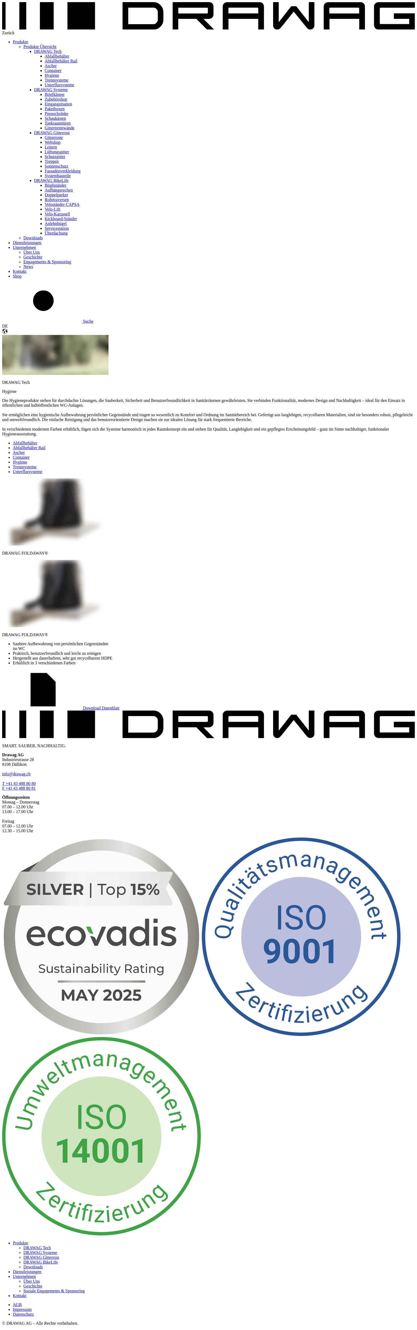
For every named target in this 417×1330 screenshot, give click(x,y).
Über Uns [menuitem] (31, 252)
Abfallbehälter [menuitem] (57, 56)
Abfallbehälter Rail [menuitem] (61, 61)
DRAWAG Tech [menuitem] (48, 51)
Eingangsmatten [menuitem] (58, 104)
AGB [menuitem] (17, 1304)
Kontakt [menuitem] (20, 271)
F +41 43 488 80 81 (19, 788)
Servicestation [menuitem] (57, 228)
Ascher (19, 452)
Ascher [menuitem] (51, 65)
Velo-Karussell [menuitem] (57, 214)
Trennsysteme (24, 467)
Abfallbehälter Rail (29, 447)
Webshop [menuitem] (52, 142)
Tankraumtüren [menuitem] (58, 123)
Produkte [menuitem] (20, 42)
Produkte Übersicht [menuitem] (39, 46)
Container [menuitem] (53, 70)
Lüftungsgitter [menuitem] (57, 152)
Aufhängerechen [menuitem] (59, 190)
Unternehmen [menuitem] (24, 247)
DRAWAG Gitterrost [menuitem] (52, 132)
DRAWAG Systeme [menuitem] (51, 89)
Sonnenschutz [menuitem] (56, 166)
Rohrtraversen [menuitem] (57, 199)
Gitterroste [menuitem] (54, 137)
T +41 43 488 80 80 (19, 783)
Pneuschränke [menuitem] (56, 113)
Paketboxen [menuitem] (55, 109)
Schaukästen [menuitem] (55, 118)
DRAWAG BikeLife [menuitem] (51, 180)
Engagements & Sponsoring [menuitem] (47, 262)
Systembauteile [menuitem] (58, 175)
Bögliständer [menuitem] (55, 185)
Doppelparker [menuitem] (56, 195)
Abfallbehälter (25, 443)
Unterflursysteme (27, 471)
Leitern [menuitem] (51, 147)
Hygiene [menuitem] (52, 75)
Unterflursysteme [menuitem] (59, 85)
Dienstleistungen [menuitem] (27, 242)
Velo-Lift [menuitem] (52, 209)
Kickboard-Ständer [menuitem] (61, 218)
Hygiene (20, 462)
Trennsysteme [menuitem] (56, 80)
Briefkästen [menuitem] (54, 94)
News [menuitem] (28, 266)
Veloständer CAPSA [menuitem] (62, 204)
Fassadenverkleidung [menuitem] (63, 171)
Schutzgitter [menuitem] (55, 156)
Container (21, 457)
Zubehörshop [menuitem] (56, 99)
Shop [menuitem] (17, 276)
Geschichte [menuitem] (32, 257)
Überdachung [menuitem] (56, 233)
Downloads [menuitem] (33, 238)
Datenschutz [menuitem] (23, 1314)
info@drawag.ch (16, 774)
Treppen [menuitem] (52, 161)
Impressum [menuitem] (22, 1309)
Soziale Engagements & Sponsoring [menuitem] (54, 1291)
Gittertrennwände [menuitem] (59, 128)
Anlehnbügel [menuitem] (56, 223)
